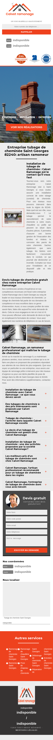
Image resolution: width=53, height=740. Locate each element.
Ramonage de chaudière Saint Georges (24, 654)
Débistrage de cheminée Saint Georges (35, 660)
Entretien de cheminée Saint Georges (47, 663)
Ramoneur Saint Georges (12, 665)
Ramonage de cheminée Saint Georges (12, 654)
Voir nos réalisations (26, 127)
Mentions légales (26, 730)
